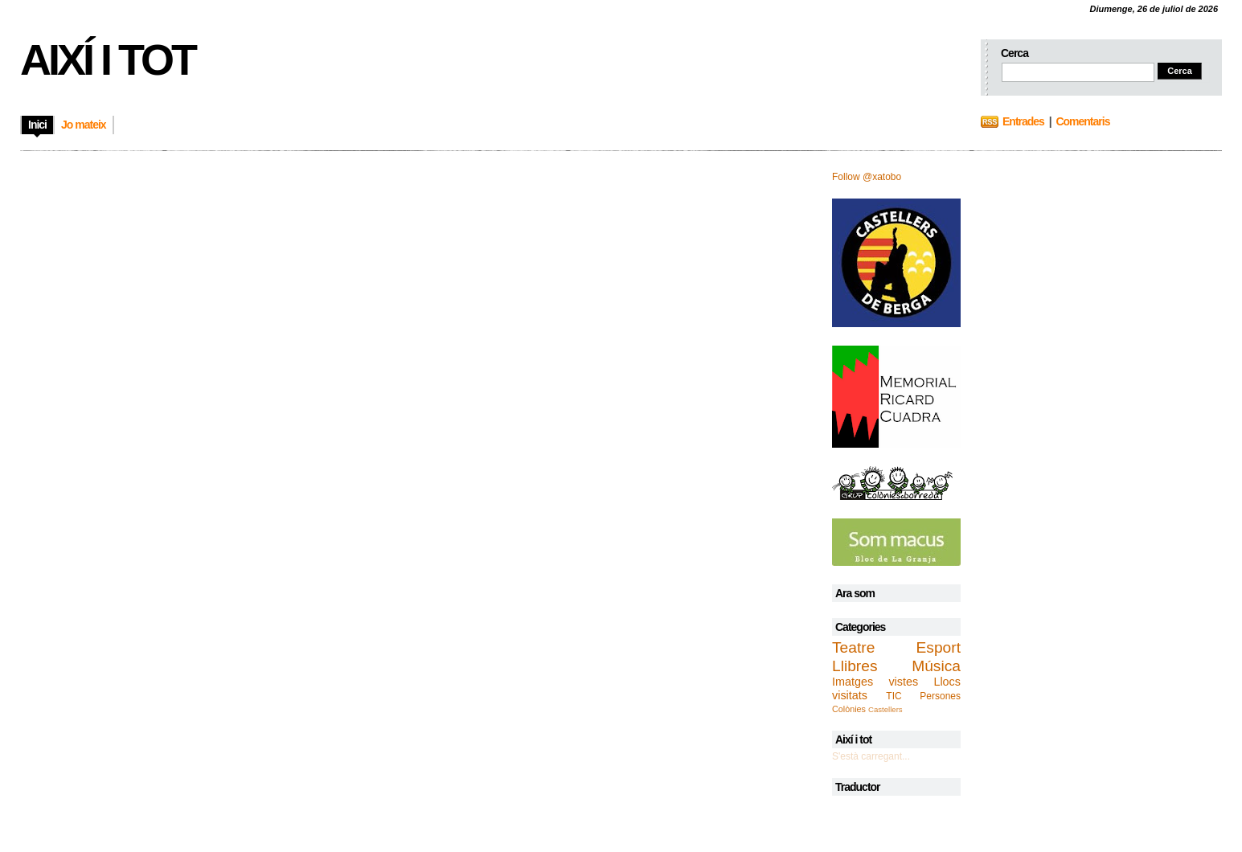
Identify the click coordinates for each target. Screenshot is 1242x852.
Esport (938, 647)
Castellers (885, 709)
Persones (940, 696)
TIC (893, 696)
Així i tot (107, 59)
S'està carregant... (871, 756)
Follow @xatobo (866, 176)
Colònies (849, 709)
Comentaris (1082, 121)
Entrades (1023, 121)
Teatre (853, 647)
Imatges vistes (875, 681)
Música (936, 665)
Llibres (855, 665)
